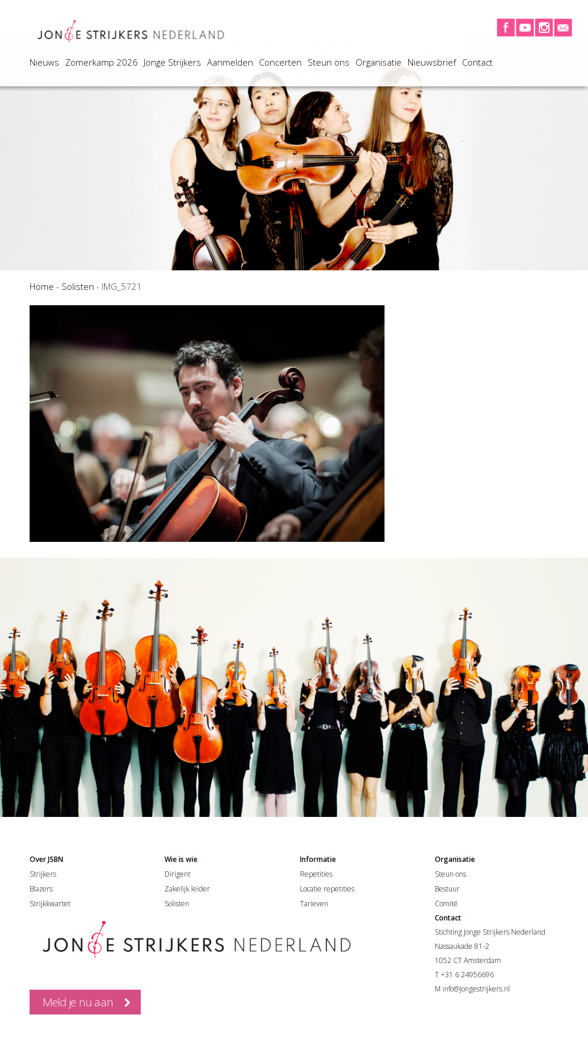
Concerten (280, 62)
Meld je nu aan (78, 1002)
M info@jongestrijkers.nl (472, 989)
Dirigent (177, 874)
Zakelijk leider (187, 889)
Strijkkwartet (50, 904)
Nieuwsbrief (432, 62)
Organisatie (379, 62)
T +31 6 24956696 (464, 975)
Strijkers (43, 874)
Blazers (41, 889)
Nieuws (44, 62)
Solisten (78, 286)
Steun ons (329, 62)
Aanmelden (230, 62)
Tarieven (314, 904)
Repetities (316, 874)
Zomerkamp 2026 (101, 62)
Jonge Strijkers (172, 62)
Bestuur (447, 889)
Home (42, 286)
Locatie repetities (327, 889)
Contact (477, 62)
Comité (446, 904)
